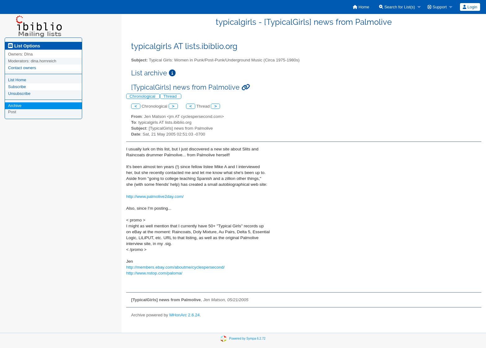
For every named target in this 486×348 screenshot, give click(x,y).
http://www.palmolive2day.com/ (155, 196)
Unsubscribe (19, 93)
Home (361, 7)
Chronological (143, 96)
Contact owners (22, 67)
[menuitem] (361, 7)
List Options (24, 45)
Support (437, 7)
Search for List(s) (397, 7)
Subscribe (17, 86)
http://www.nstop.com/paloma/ (154, 273)
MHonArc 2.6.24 (184, 315)
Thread (170, 96)
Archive (14, 105)
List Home (17, 80)
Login (470, 7)
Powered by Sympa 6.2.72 (247, 338)
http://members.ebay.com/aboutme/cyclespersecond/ (175, 267)
